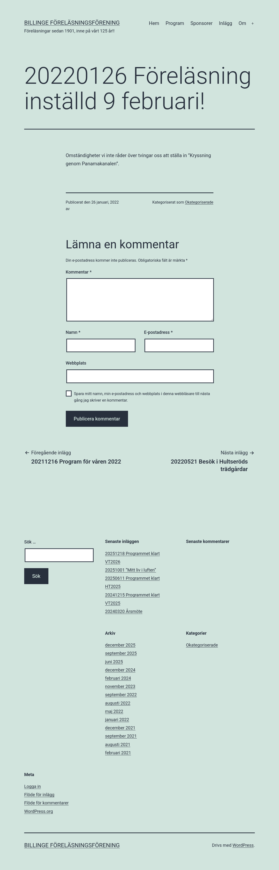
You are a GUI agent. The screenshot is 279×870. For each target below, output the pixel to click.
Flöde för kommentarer (46, 802)
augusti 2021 (117, 744)
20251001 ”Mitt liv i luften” (130, 569)
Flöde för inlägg (39, 794)
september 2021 (121, 736)
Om (242, 23)
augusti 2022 (117, 703)
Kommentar (79, 272)
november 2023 (120, 686)
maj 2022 (114, 711)
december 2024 (120, 669)
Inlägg (225, 23)
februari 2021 (118, 752)
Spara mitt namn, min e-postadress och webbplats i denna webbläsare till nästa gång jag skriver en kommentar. (142, 397)
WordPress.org (38, 811)
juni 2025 (114, 661)
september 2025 (121, 653)
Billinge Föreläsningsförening (72, 22)
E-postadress (158, 332)
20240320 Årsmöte (123, 611)
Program (175, 23)
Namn (73, 332)
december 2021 (120, 727)
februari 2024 (118, 678)
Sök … (30, 541)
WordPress (243, 845)
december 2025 (120, 645)
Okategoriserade (199, 202)
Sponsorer (201, 23)
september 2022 (121, 694)
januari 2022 (117, 719)
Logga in (32, 786)
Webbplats (76, 363)
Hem (154, 23)
